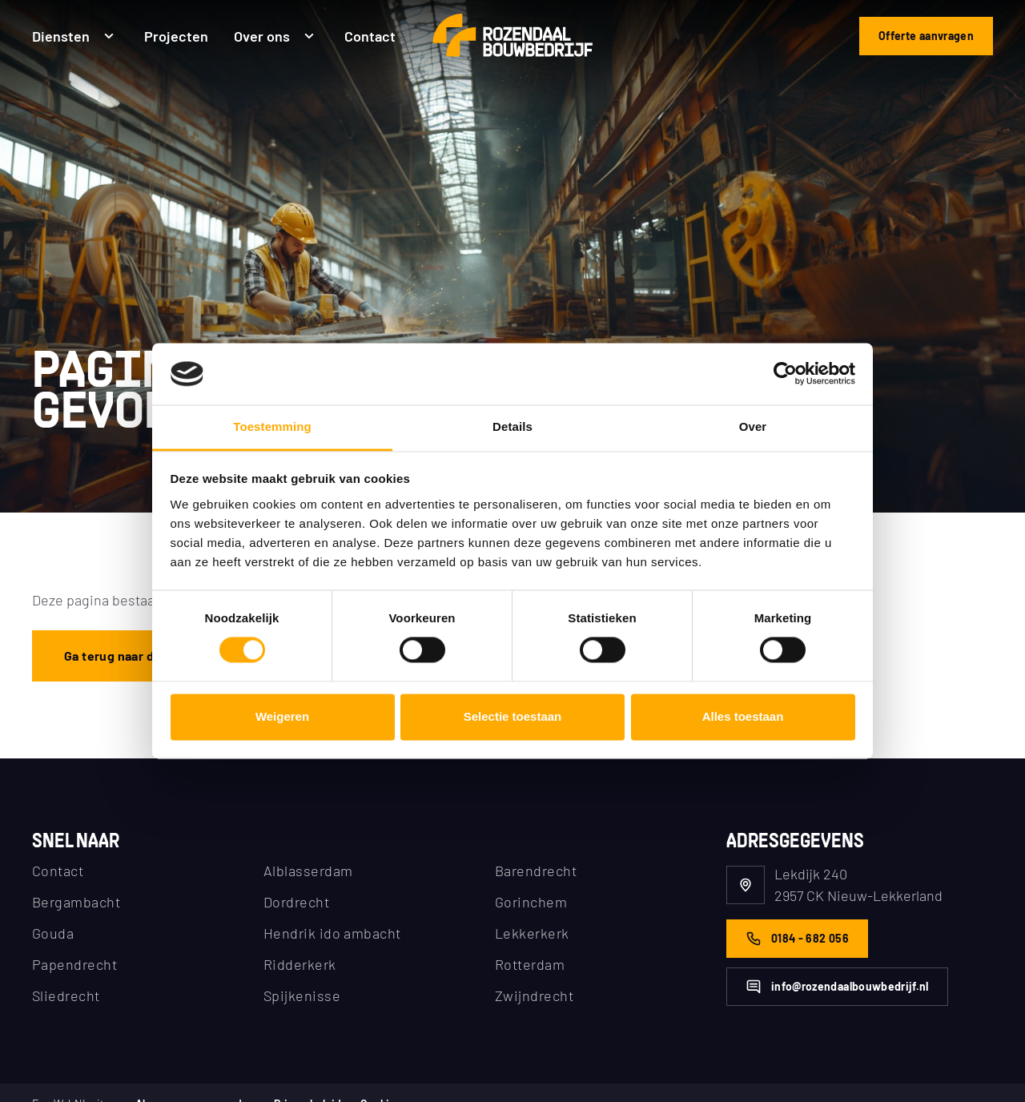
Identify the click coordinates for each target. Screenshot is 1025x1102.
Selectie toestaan (513, 716)
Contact (370, 34)
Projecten (176, 34)
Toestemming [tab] (272, 426)
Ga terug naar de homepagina (150, 655)
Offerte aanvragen (926, 35)
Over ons (276, 34)
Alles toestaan (743, 716)
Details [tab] (512, 426)
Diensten (75, 34)
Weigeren (282, 716)
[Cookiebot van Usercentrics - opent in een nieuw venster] (785, 374)
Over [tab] (753, 426)
